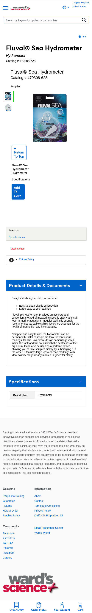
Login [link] (76, 2)
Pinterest (8, 547)
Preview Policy (11, 515)
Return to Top (19, 152)
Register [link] (85, 2)
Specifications (21, 179)
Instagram (8, 552)
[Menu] (5, 8)
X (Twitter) (9, 538)
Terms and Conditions (47, 505)
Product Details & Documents (45, 285)
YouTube (8, 542)
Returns (7, 505)
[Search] (43, 20)
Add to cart (17, 191)
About (37, 496)
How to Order (10, 510)
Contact (38, 500)
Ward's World (42, 532)
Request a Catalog (13, 496)
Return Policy (26, 259)
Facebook (8, 533)
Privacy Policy (42, 510)
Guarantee (9, 500)
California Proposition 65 (48, 515)
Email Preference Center (48, 527)
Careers (7, 557)
